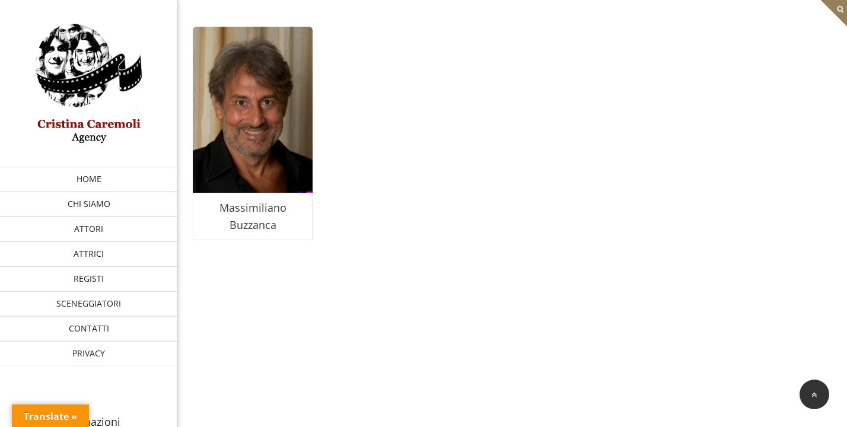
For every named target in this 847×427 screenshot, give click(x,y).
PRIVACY (88, 353)
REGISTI (89, 278)
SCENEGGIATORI (88, 303)
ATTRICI (89, 253)
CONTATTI (89, 328)
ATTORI (88, 228)
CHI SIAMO (89, 203)
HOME (89, 178)
